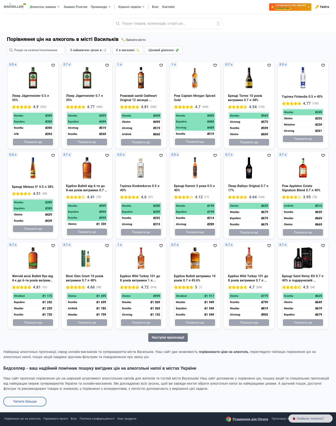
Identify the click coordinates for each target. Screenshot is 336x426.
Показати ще (33, 142)
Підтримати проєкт (56, 418)
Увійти (322, 6)
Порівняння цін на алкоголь (22, 418)
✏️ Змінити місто (133, 40)
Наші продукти (126, 418)
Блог (74, 418)
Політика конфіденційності (97, 418)
